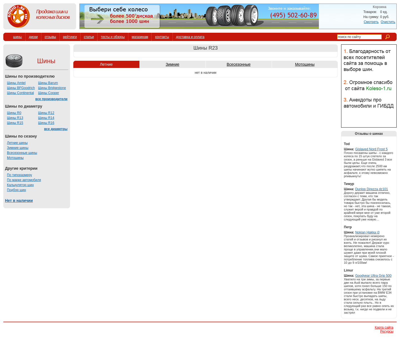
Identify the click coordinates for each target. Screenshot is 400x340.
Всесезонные (239, 64)
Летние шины (17, 143)
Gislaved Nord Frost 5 (371, 149)
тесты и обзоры (113, 37)
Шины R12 (46, 113)
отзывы (50, 37)
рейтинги (70, 37)
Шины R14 (46, 118)
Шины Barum (48, 83)
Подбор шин (16, 190)
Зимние (172, 64)
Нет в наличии (19, 200)
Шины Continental (20, 93)
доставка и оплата (190, 37)
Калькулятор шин (20, 185)
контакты (162, 37)
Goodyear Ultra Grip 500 (373, 276)
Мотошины (15, 158)
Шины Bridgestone (52, 88)
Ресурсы (386, 331)
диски (33, 37)
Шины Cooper (48, 93)
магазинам (140, 37)
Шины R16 (46, 123)
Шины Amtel (16, 83)
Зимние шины (17, 148)
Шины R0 (14, 113)
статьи (89, 37)
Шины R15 (15, 123)
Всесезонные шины (22, 153)
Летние (106, 64)
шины (17, 37)
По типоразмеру (19, 175)
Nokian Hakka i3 (367, 232)
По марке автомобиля (24, 180)
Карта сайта (384, 327)
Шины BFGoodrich (21, 88)
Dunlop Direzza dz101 (371, 189)
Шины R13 (15, 118)
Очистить (388, 22)
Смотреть (371, 22)
